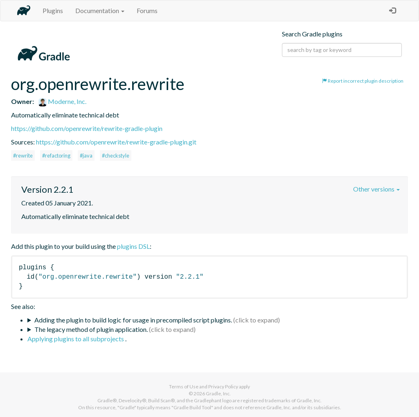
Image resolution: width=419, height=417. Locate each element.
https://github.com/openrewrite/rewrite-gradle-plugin (86, 128)
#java (86, 155)
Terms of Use (183, 386)
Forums (147, 10)
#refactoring (56, 155)
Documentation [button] (99, 10)
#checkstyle (115, 155)
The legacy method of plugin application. (91, 329)
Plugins (53, 10)
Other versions (376, 189)
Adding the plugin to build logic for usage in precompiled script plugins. (133, 320)
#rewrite (23, 155)
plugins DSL (133, 246)
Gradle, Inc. (218, 393)
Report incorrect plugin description (362, 81)
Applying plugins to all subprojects (76, 339)
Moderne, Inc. (62, 101)
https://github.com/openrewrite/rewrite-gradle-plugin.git (116, 142)
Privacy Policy (223, 386)
